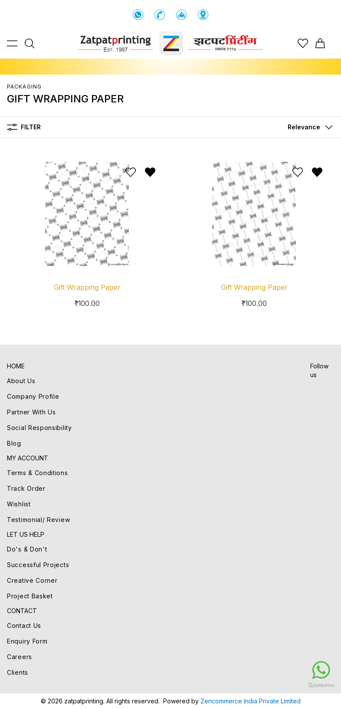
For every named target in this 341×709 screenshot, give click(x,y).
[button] (308, 127)
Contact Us (24, 625)
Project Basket (30, 596)
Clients (17, 672)
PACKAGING (24, 86)
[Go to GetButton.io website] (269, 685)
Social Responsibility (39, 427)
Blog (14, 443)
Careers (19, 656)
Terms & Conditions (37, 472)
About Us (21, 380)
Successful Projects (38, 564)
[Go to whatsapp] (269, 670)
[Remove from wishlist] (150, 172)
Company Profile (33, 396)
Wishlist (19, 504)
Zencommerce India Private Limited (250, 701)
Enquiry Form (27, 641)
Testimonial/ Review (38, 519)
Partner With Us (31, 412)
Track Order (26, 488)
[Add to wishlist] (130, 172)
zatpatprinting (83, 701)
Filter (24, 127)
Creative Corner (32, 580)
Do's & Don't (27, 549)
